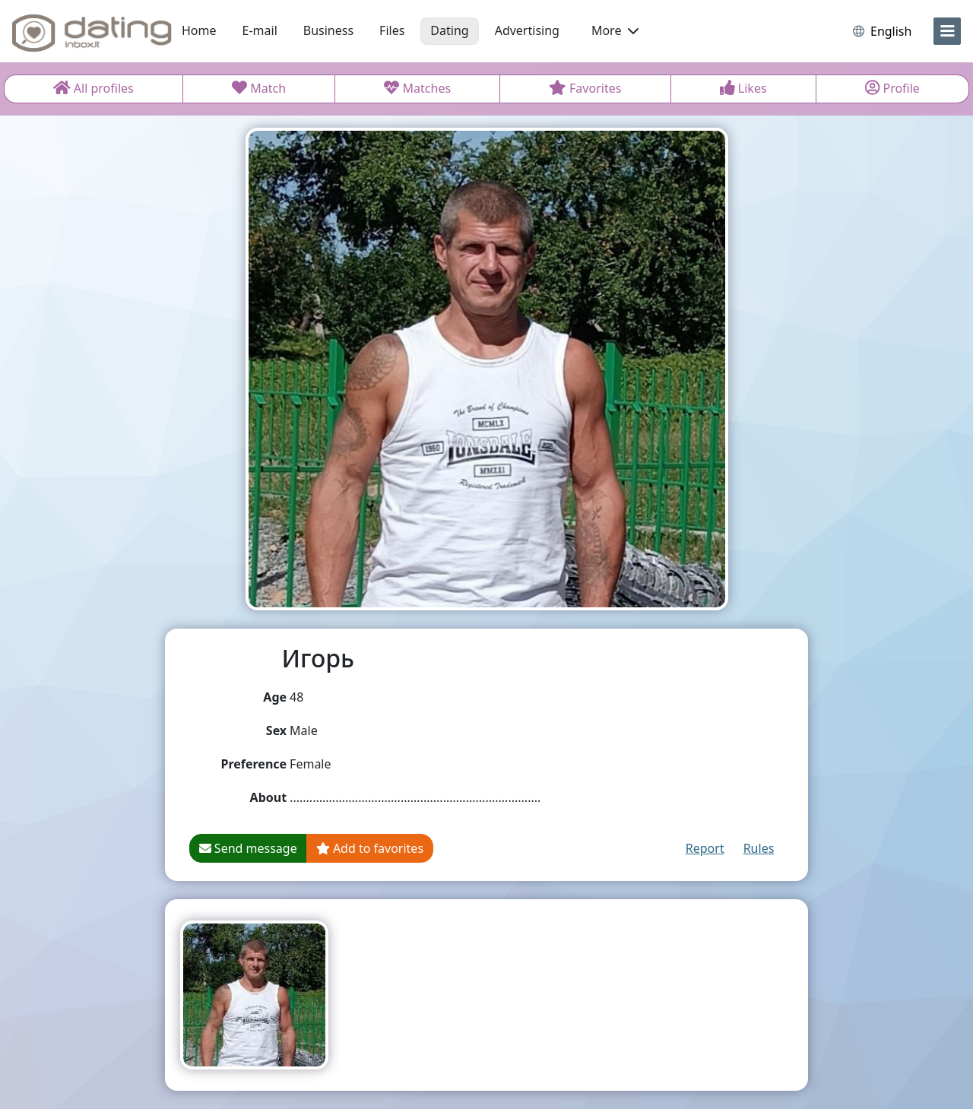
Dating (449, 30)
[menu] (947, 31)
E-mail (259, 30)
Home (199, 30)
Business (328, 30)
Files (391, 30)
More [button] (615, 30)
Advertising (527, 30)
